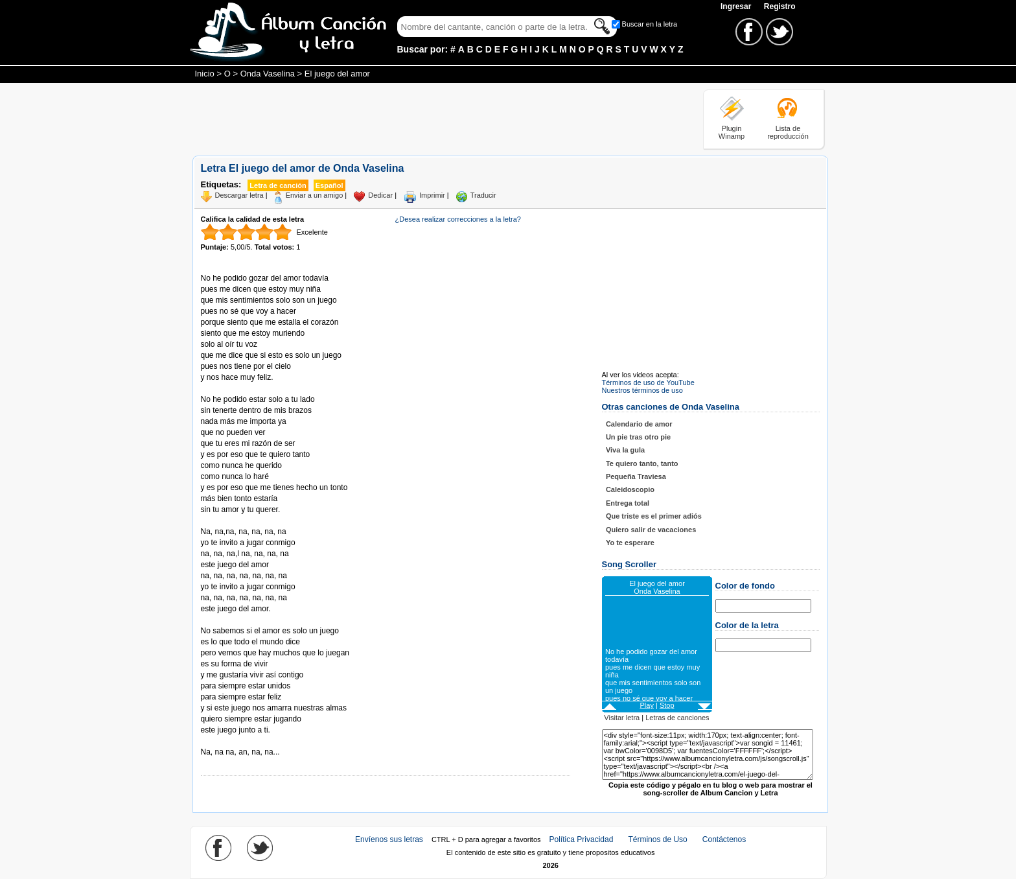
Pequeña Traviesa (636, 476)
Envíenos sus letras (389, 839)
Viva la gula (625, 450)
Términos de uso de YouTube (648, 382)
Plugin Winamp (732, 132)
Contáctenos (724, 839)
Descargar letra (239, 195)
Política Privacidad (581, 839)
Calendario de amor (639, 424)
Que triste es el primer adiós (654, 516)
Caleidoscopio (630, 489)
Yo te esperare (630, 542)
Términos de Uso (657, 839)
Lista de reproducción (788, 132)
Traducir (483, 195)
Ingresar (737, 6)
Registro (780, 6)
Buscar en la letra (650, 24)
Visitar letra (622, 717)
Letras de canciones (677, 717)
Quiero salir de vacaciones (651, 529)
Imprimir (432, 195)
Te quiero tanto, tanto (642, 463)
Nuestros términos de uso (642, 390)
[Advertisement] (428, 118)
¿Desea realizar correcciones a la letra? (458, 219)
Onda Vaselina (267, 73)
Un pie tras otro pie (638, 437)
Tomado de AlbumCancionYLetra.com (255, 741)
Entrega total (627, 503)
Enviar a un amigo (314, 195)
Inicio (204, 73)
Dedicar (380, 195)
